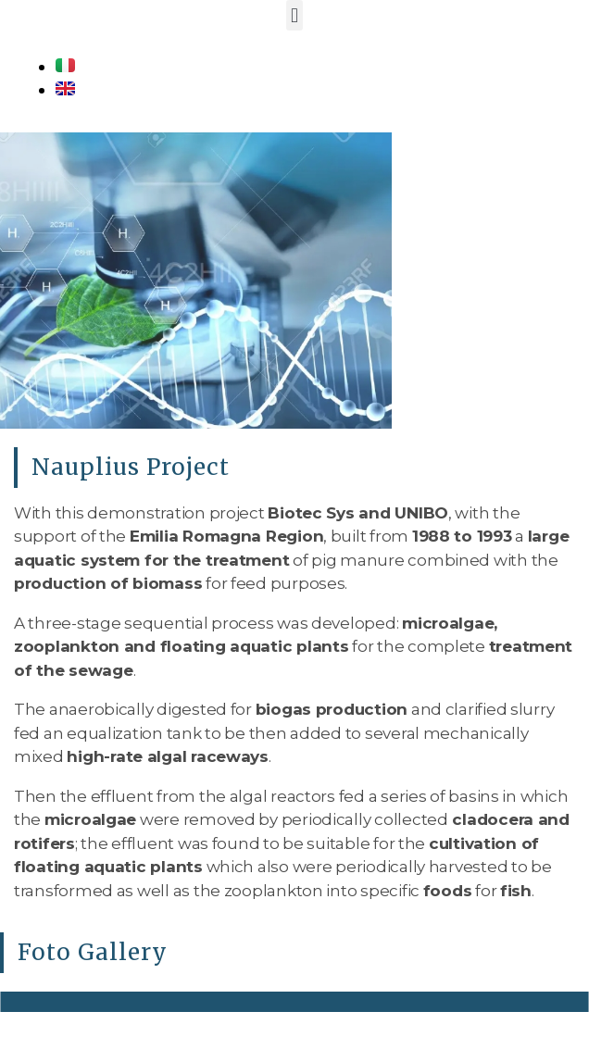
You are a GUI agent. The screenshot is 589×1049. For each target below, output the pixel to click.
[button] (295, 15)
